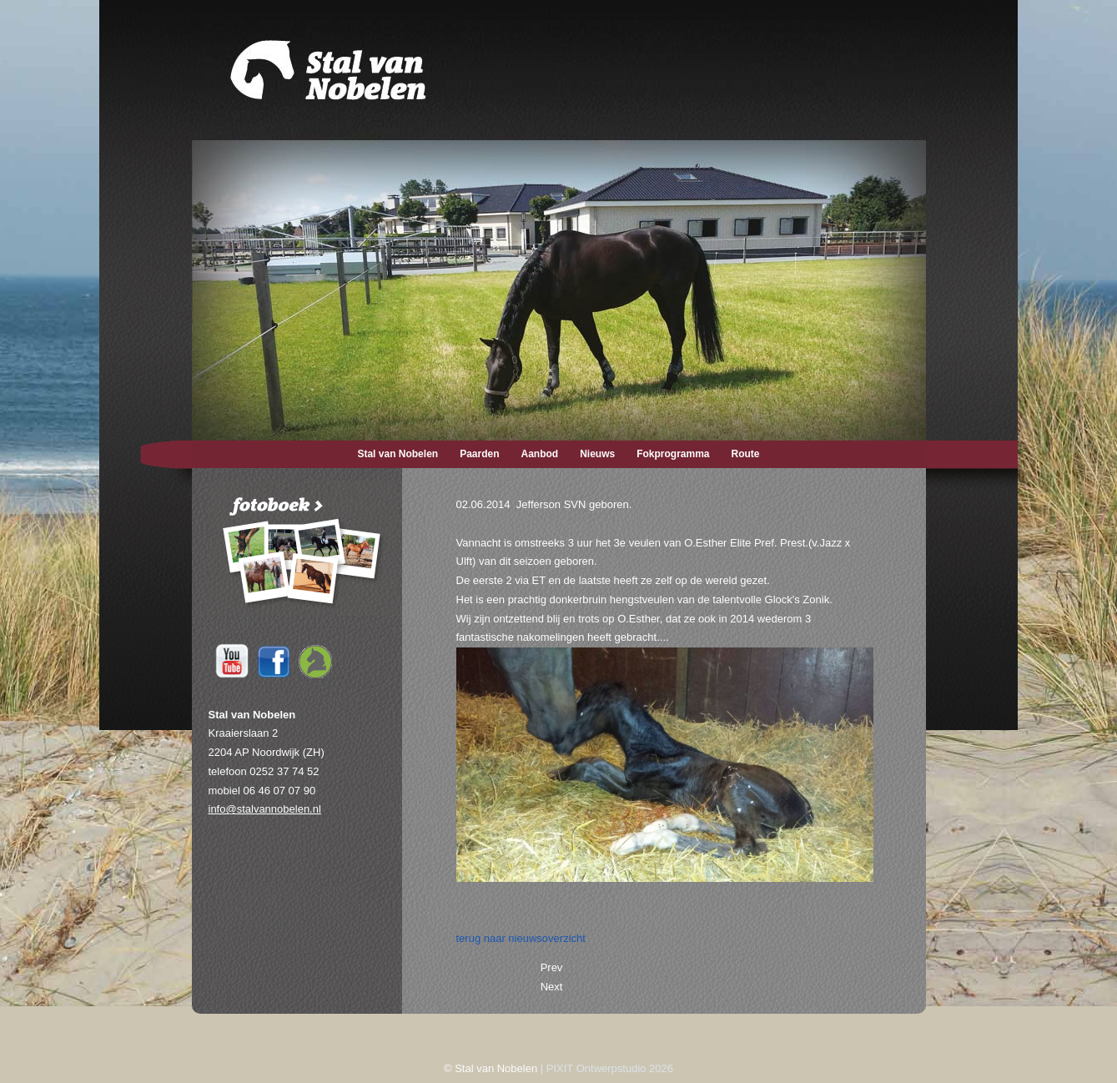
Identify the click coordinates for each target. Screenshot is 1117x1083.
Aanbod (540, 454)
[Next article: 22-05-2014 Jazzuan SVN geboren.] (552, 986)
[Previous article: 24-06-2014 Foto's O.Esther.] (552, 967)
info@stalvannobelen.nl (265, 809)
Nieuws (597, 454)
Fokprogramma (672, 454)
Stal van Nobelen (397, 454)
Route (746, 454)
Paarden (479, 454)
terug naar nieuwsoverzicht (521, 938)
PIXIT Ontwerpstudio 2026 (609, 1068)
